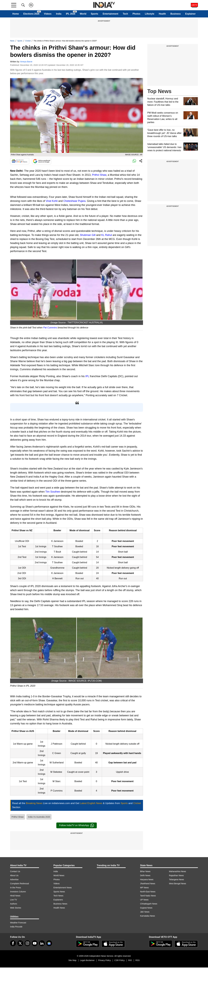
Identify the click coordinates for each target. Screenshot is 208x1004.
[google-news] (49, 943)
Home (15, 14)
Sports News (59, 891)
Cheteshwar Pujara (74, 201)
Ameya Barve (26, 61)
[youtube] (35, 943)
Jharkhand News (147, 883)
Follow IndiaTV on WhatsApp (76, 825)
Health (162, 14)
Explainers (58, 900)
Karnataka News (147, 916)
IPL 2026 (70, 14)
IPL (87, 376)
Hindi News (15, 895)
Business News (60, 904)
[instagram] (27, 943)
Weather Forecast (18, 922)
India (58, 14)
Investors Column (18, 891)
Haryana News (146, 879)
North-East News (147, 891)
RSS (137, 960)
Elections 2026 (31, 14)
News (12, 41)
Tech (125, 14)
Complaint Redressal (19, 883)
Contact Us (15, 871)
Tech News (58, 895)
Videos (47, 14)
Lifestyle (149, 14)
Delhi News (145, 875)
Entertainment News (62, 887)
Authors (13, 904)
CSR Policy (119, 960)
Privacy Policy (104, 960)
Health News (59, 908)
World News (58, 875)
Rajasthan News (176, 875)
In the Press (15, 887)
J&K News (145, 912)
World (83, 14)
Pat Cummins (50, 327)
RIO (130, 960)
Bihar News (145, 871)
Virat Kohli (52, 201)
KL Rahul (106, 235)
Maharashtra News (177, 871)
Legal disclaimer (87, 960)
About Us (14, 875)
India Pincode (16, 927)
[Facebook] (13, 943)
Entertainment (110, 14)
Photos (136, 14)
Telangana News (176, 879)
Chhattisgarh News (148, 904)
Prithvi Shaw (99, 174)
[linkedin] (42, 943)
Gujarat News (146, 908)
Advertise (14, 879)
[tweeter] (20, 943)
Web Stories (15, 908)
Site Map (72, 960)
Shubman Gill (87, 235)
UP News (144, 900)
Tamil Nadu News (148, 895)
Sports (94, 14)
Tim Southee (52, 491)
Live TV (13, 900)
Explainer (190, 14)
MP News (144, 887)
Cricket (28, 41)
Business (175, 14)
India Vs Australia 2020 (39, 817)
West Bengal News (177, 883)
